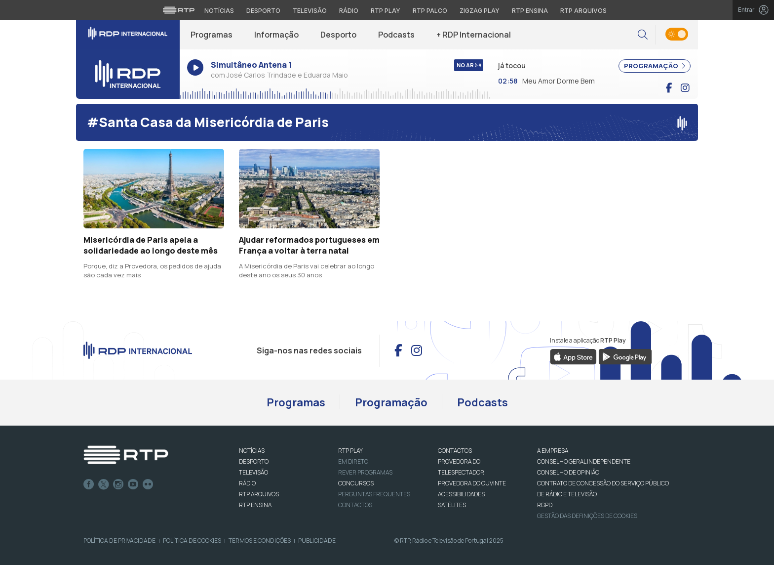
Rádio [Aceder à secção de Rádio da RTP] (348, 10)
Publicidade (317, 540)
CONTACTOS (455, 450)
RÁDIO (247, 483)
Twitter (103, 484)
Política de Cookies (192, 540)
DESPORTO (254, 461)
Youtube (133, 484)
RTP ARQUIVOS (259, 494)
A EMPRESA (552, 450)
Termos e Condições (260, 540)
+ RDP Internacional (473, 34)
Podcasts (396, 34)
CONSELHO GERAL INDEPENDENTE (583, 461)
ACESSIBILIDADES (461, 494)
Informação (276, 34)
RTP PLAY (350, 450)
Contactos (355, 505)
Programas (211, 34)
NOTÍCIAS (252, 450)
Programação (391, 402)
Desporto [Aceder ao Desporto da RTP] (263, 10)
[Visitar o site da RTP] (178, 10)
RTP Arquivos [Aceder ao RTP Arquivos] (583, 10)
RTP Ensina (255, 505)
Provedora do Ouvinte (472, 483)
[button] (643, 34)
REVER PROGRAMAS (365, 472)
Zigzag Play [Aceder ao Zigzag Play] (480, 10)
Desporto (338, 34)
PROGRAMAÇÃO (654, 65)
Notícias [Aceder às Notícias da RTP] (219, 10)
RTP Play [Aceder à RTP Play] (385, 10)
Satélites (452, 505)
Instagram (118, 484)
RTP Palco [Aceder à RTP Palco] (430, 10)
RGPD (544, 505)
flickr (148, 484)
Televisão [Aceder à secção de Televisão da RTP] (310, 10)
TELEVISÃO (253, 472)
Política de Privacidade (119, 540)
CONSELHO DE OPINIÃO (568, 472)
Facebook (88, 484)
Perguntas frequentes (374, 494)
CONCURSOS (356, 483)
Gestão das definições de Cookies (587, 516)
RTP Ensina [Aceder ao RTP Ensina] (530, 10)
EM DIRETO (353, 461)
